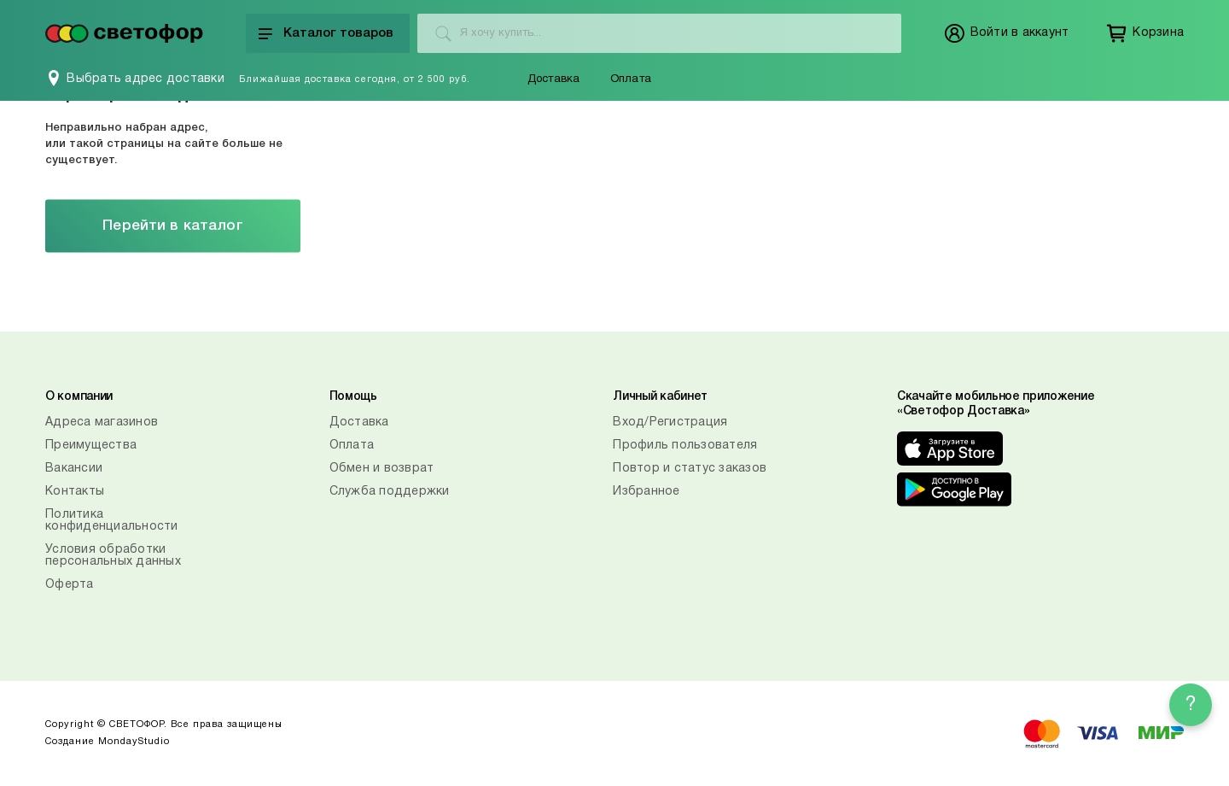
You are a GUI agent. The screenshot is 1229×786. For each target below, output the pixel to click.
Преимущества (91, 445)
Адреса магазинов (101, 422)
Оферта (69, 584)
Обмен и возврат (381, 468)
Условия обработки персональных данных (113, 555)
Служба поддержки (389, 491)
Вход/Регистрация (670, 422)
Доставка (553, 79)
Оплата (630, 79)
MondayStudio (134, 741)
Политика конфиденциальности (111, 520)
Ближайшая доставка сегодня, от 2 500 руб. (354, 79)
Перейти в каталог (172, 226)
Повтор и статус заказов (689, 468)
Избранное (646, 491)
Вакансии (73, 468)
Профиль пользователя (685, 445)
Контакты (74, 491)
